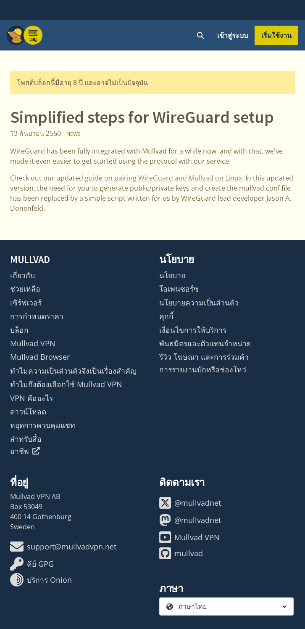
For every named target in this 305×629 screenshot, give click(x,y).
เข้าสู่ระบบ (232, 35)
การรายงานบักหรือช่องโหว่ (202, 369)
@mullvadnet (190, 503)
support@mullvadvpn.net (63, 546)
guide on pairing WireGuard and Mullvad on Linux (163, 178)
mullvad (181, 553)
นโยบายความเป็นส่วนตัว (199, 302)
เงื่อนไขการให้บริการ (192, 330)
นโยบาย (172, 275)
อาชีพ (25, 451)
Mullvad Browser (40, 357)
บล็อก (19, 330)
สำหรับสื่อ (26, 439)
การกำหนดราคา (36, 316)
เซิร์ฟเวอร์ (26, 302)
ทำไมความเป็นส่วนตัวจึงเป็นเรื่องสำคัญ (73, 371)
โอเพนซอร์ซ (179, 289)
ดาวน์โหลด (28, 411)
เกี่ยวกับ (22, 275)
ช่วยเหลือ (25, 289)
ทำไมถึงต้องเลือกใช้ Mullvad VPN (66, 384)
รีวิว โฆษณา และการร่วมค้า (204, 357)
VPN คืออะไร (31, 398)
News (73, 134)
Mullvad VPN (32, 343)
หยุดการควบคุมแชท (42, 425)
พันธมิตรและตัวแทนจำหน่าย (205, 343)
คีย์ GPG (32, 564)
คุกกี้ (166, 316)
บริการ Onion (41, 580)
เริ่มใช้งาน (276, 35)
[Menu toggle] (33, 35)
